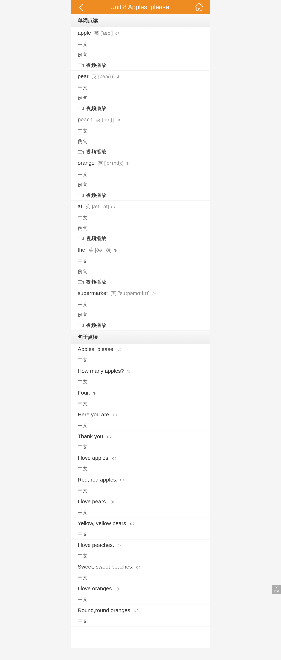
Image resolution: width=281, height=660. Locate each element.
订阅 (276, 589)
